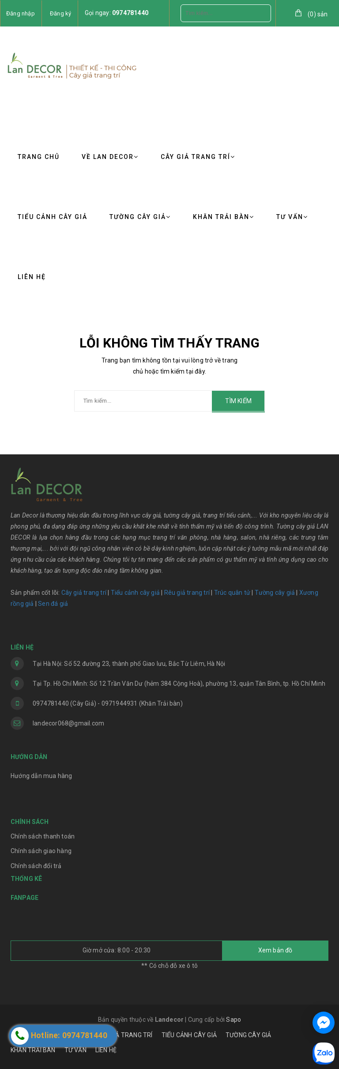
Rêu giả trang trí (187, 592)
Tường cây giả (274, 592)
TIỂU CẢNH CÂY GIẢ (52, 216)
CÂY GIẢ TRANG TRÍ (198, 156)
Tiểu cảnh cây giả (135, 592)
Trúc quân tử (232, 592)
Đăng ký (60, 13)
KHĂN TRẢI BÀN (223, 216)
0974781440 (130, 12)
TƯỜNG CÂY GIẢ (140, 216)
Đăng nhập (20, 13)
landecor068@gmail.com (68, 723)
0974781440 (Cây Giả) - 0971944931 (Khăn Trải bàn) (108, 703)
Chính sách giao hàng (41, 850)
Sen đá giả (53, 603)
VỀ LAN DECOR (110, 156)
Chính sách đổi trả (36, 865)
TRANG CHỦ (39, 156)
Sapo (233, 1019)
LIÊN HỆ (32, 276)
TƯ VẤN (292, 216)
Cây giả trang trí (83, 592)
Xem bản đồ (275, 950)
